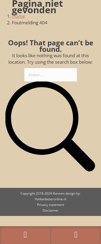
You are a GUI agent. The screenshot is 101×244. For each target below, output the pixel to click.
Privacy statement (50, 204)
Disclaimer (51, 210)
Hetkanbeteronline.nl (50, 199)
